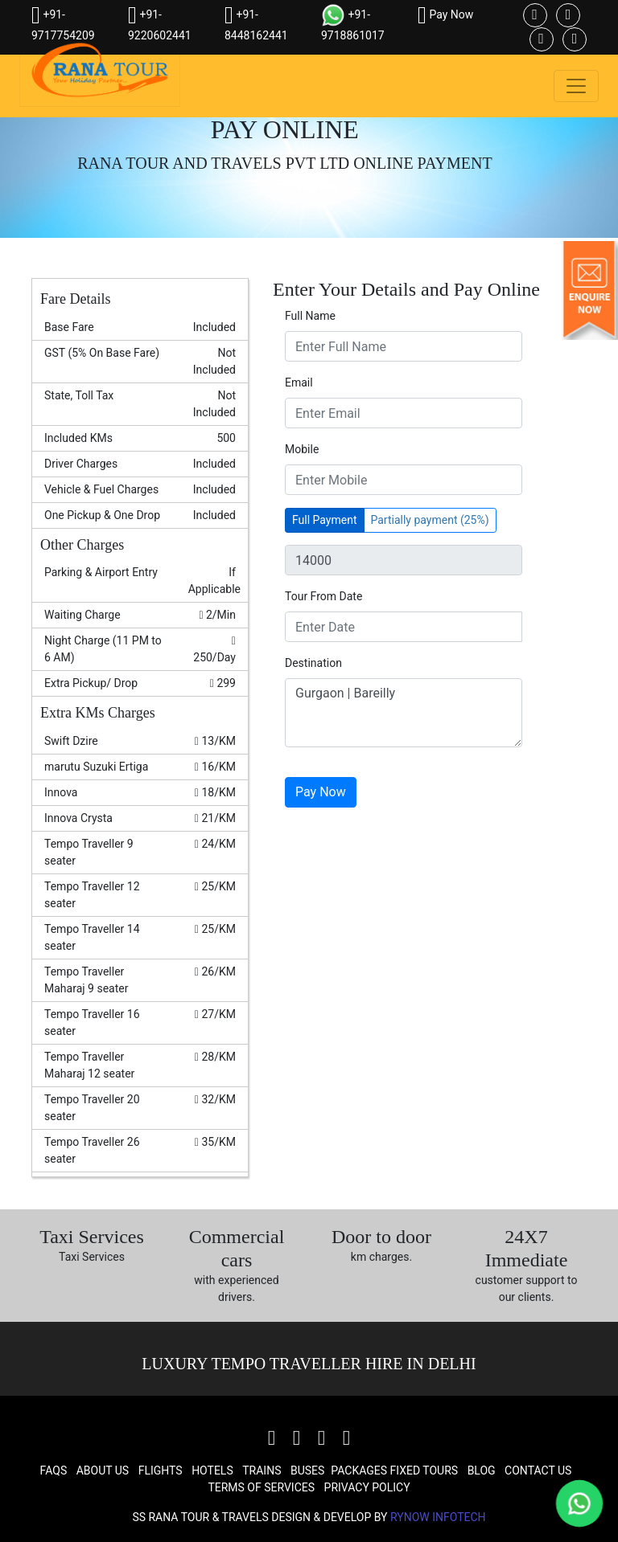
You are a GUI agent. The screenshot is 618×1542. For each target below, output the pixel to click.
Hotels (212, 1470)
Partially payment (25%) (430, 519)
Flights (160, 1470)
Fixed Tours (424, 1470)
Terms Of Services (261, 1487)
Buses (307, 1470)
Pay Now (445, 14)
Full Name (310, 315)
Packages (359, 1470)
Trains (261, 1470)
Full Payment (324, 519)
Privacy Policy (367, 1487)
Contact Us (538, 1470)
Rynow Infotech (438, 1517)
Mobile (302, 449)
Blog (482, 1470)
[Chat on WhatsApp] (579, 1503)
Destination (313, 662)
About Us (103, 1470)
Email (299, 382)
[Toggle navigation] (576, 86)
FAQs (54, 1470)
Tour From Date (323, 596)
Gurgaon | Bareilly (403, 712)
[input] (403, 626)
